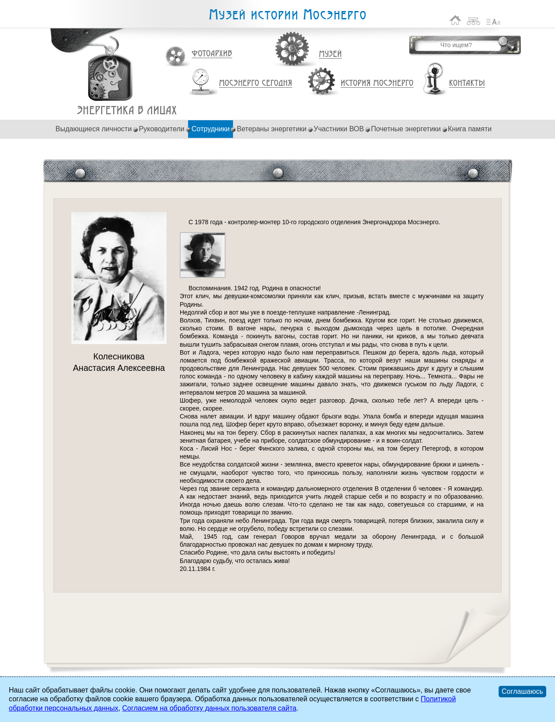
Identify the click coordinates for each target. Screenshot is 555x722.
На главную (455, 20)
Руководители (162, 129)
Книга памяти (470, 129)
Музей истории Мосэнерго (287, 14)
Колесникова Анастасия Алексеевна (127, 110)
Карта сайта (473, 20)
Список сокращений (493, 20)
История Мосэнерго (377, 83)
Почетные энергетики (406, 129)
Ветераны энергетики (272, 129)
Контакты (466, 83)
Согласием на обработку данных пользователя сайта (209, 708)
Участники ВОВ (339, 129)
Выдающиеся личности (94, 129)
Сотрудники (211, 129)
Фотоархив (211, 54)
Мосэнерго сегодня (255, 83)
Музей (331, 54)
